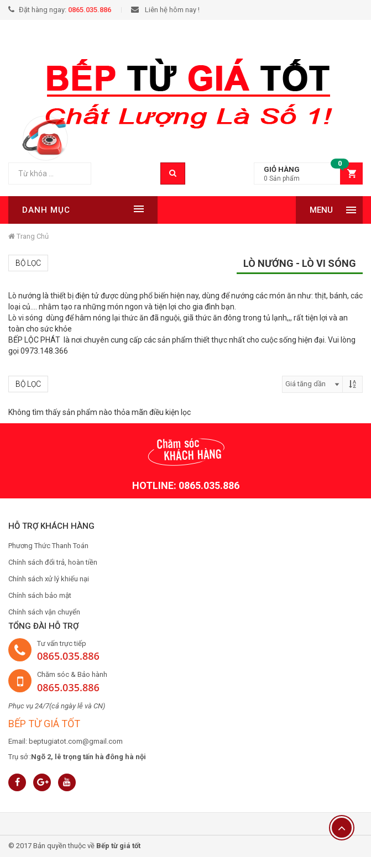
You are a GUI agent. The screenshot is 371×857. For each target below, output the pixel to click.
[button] (308, 173)
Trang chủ (28, 236)
